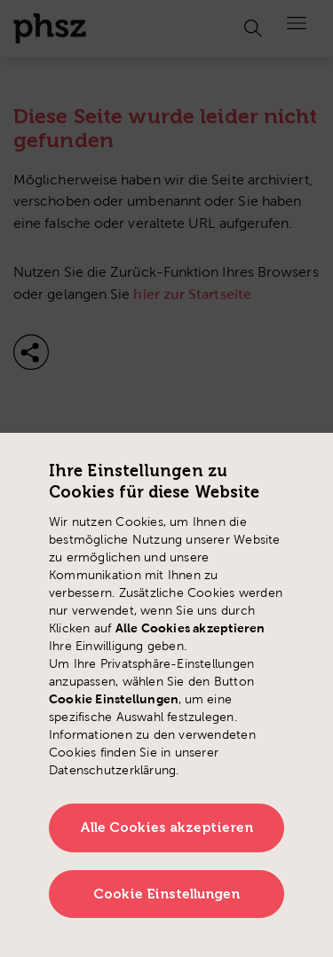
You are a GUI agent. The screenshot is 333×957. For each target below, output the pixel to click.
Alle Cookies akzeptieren (167, 827)
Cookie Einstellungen (167, 894)
